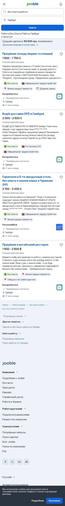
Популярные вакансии (13, 338)
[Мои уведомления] (61, 4)
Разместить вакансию (14, 419)
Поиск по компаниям (13, 446)
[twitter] (12, 462)
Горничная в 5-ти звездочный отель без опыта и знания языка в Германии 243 (27, 180)
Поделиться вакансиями (15, 414)
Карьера (6, 392)
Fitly (4, 451)
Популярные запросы (14, 432)
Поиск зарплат (10, 437)
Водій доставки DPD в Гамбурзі (23, 113)
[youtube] (27, 462)
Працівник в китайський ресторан (25, 244)
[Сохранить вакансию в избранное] (61, 54)
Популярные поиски (15, 316)
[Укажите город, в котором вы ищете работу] (32, 20)
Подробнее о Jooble (13, 378)
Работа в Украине (11, 401)
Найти (32, 27)
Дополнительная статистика (21, 45)
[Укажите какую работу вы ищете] (32, 11)
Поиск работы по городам (15, 343)
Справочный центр (12, 397)
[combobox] (9, 477)
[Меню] (4, 4)
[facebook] (5, 462)
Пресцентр (8, 387)
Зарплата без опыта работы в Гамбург (21, 327)
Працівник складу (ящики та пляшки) (27, 53)
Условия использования (15, 484)
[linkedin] (19, 462)
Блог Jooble (8, 441)
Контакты (7, 382)
